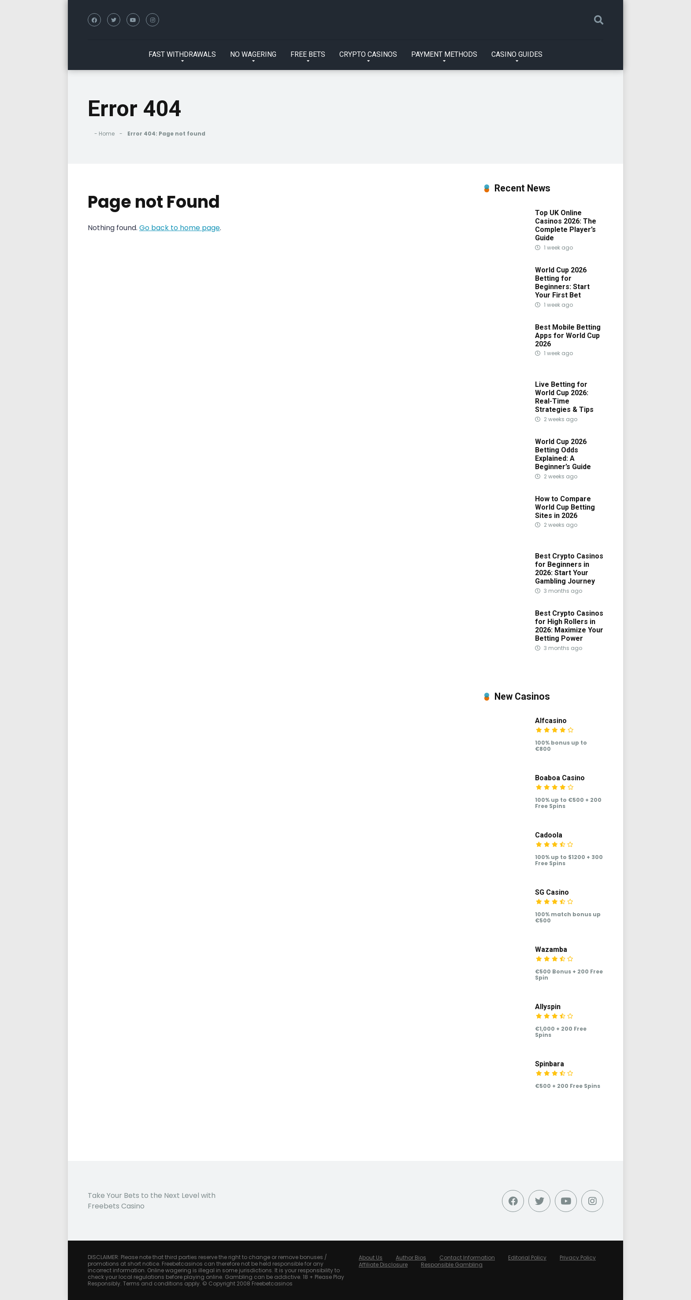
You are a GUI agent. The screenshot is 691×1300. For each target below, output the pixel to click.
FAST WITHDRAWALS (182, 54)
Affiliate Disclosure (383, 1264)
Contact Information (467, 1257)
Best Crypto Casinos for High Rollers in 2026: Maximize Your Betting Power (569, 626)
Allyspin (548, 1007)
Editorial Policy (527, 1257)
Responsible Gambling (452, 1264)
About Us (371, 1257)
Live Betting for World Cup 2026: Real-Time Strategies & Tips (564, 397)
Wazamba (551, 949)
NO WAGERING (253, 54)
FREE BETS (307, 54)
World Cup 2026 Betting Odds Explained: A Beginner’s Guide (563, 454)
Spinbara (549, 1064)
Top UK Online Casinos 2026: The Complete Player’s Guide (565, 225)
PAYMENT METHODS (444, 54)
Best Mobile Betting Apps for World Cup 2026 (568, 335)
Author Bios (411, 1257)
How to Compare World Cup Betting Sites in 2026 (565, 507)
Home (107, 133)
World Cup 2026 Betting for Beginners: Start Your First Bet (562, 283)
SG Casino (552, 892)
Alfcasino (551, 720)
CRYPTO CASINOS (368, 54)
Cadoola (548, 835)
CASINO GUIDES (516, 54)
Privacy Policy (578, 1257)
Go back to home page (179, 228)
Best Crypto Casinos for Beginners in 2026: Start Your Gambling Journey (569, 569)
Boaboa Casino (560, 778)
